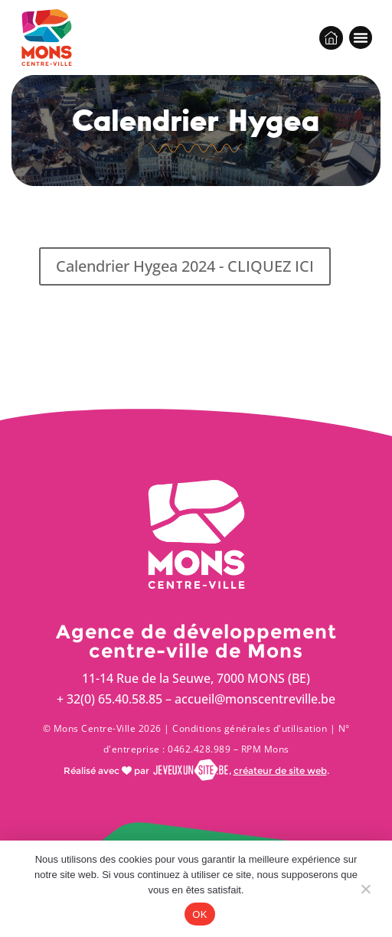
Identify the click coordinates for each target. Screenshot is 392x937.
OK (199, 914)
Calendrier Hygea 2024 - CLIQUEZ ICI (185, 266)
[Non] (365, 892)
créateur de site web (280, 770)
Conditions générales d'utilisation (249, 728)
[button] (360, 37)
